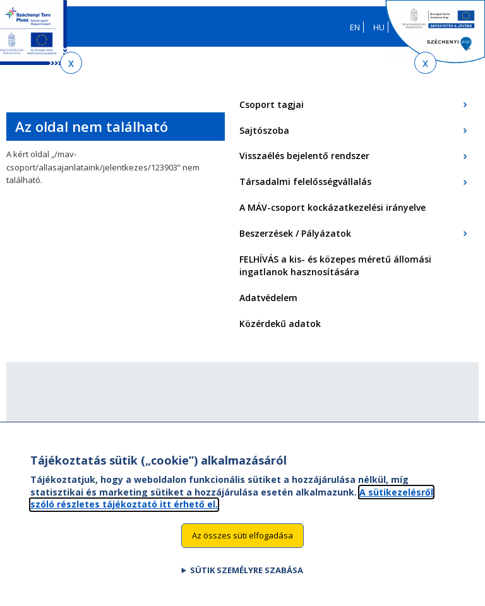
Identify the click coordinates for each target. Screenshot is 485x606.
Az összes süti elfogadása (242, 549)
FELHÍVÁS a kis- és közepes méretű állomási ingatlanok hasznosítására (335, 265)
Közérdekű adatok (280, 324)
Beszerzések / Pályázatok (295, 233)
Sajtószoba (264, 130)
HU (379, 27)
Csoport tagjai (271, 104)
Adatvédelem (268, 298)
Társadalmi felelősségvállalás (305, 181)
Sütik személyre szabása (246, 583)
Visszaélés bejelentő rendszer (304, 156)
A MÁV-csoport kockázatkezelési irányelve (332, 207)
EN (355, 27)
